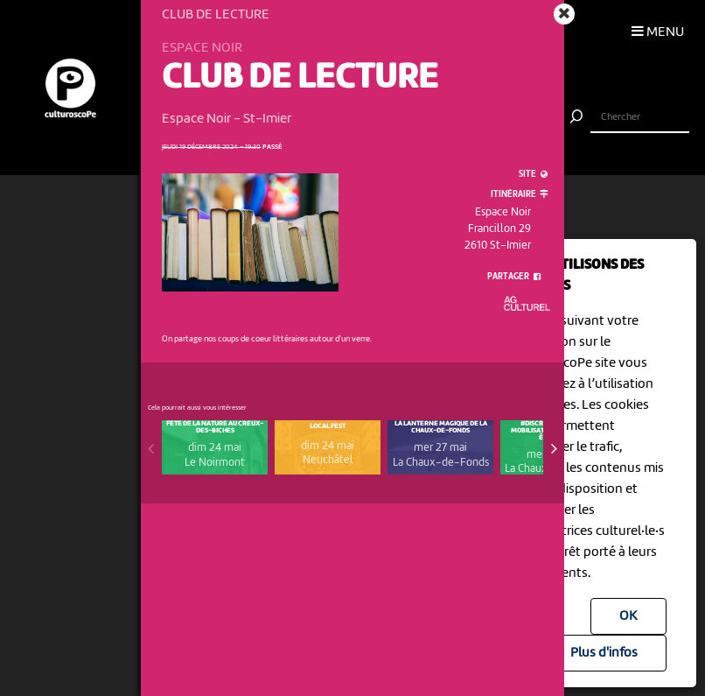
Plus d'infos (604, 653)
